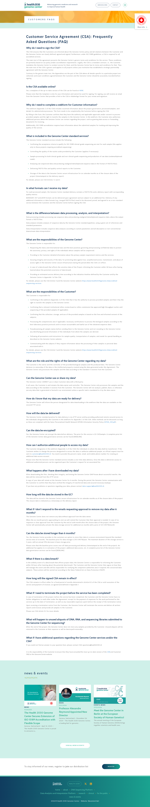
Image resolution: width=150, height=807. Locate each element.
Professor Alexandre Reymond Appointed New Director (73, 712)
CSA (108, 652)
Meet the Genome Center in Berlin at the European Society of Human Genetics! (109, 714)
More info (142, 27)
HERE (81, 90)
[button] (102, 5)
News (26, 707)
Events (97, 705)
